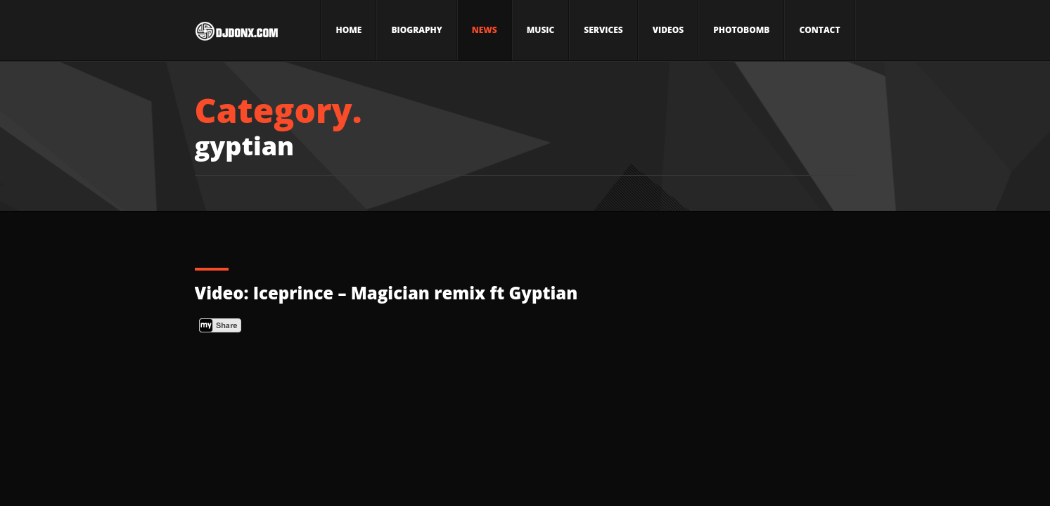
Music (541, 30)
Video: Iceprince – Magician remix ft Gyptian (386, 292)
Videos (668, 30)
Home (348, 30)
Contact (819, 30)
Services (603, 30)
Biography (416, 30)
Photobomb (741, 30)
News (484, 30)
